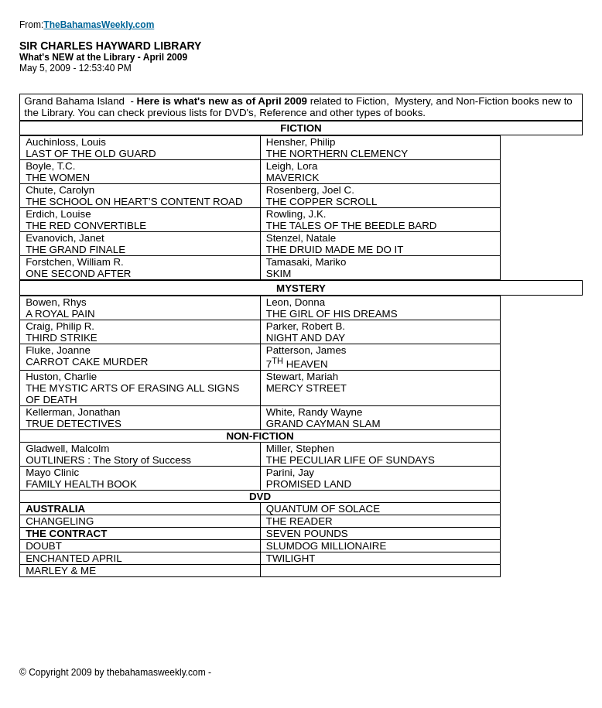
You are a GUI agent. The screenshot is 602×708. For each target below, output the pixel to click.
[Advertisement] (301, 621)
